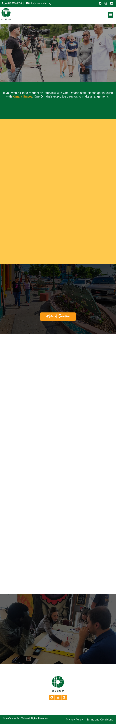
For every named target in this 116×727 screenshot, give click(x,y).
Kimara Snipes (22, 96)
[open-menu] (110, 15)
